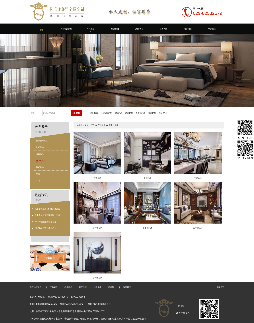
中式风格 (97, 178)
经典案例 (115, 29)
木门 (165, 113)
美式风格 (152, 113)
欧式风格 (119, 113)
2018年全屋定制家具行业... (46, 228)
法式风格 (129, 113)
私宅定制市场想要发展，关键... (48, 215)
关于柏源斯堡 (66, 29)
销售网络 (163, 29)
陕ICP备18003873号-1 (99, 304)
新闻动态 (139, 29)
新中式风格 (140, 113)
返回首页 (220, 287)
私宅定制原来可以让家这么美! (47, 209)
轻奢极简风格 (106, 113)
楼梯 (160, 113)
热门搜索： (95, 113)
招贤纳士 (188, 29)
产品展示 (90, 29)
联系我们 (212, 29)
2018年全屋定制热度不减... (46, 222)
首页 (92, 125)
